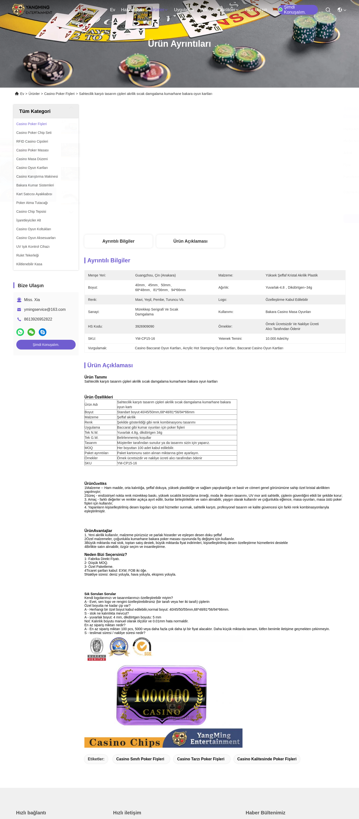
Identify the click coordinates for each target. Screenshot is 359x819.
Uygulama (184, 9)
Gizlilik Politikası (58, 805)
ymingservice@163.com (45, 309)
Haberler (23, 754)
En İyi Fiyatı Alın (255, 218)
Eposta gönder (264, 766)
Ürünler (159, 9)
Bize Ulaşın (256, 9)
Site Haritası (83, 805)
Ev (112, 9)
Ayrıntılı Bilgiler (118, 241)
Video (205, 9)
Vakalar (22, 763)
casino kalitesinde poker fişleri (267, 645)
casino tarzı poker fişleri (200, 645)
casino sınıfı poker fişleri (140, 645)
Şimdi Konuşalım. (292, 10)
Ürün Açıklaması (190, 241)
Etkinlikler (227, 9)
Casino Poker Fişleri (59, 94)
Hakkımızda (132, 9)
